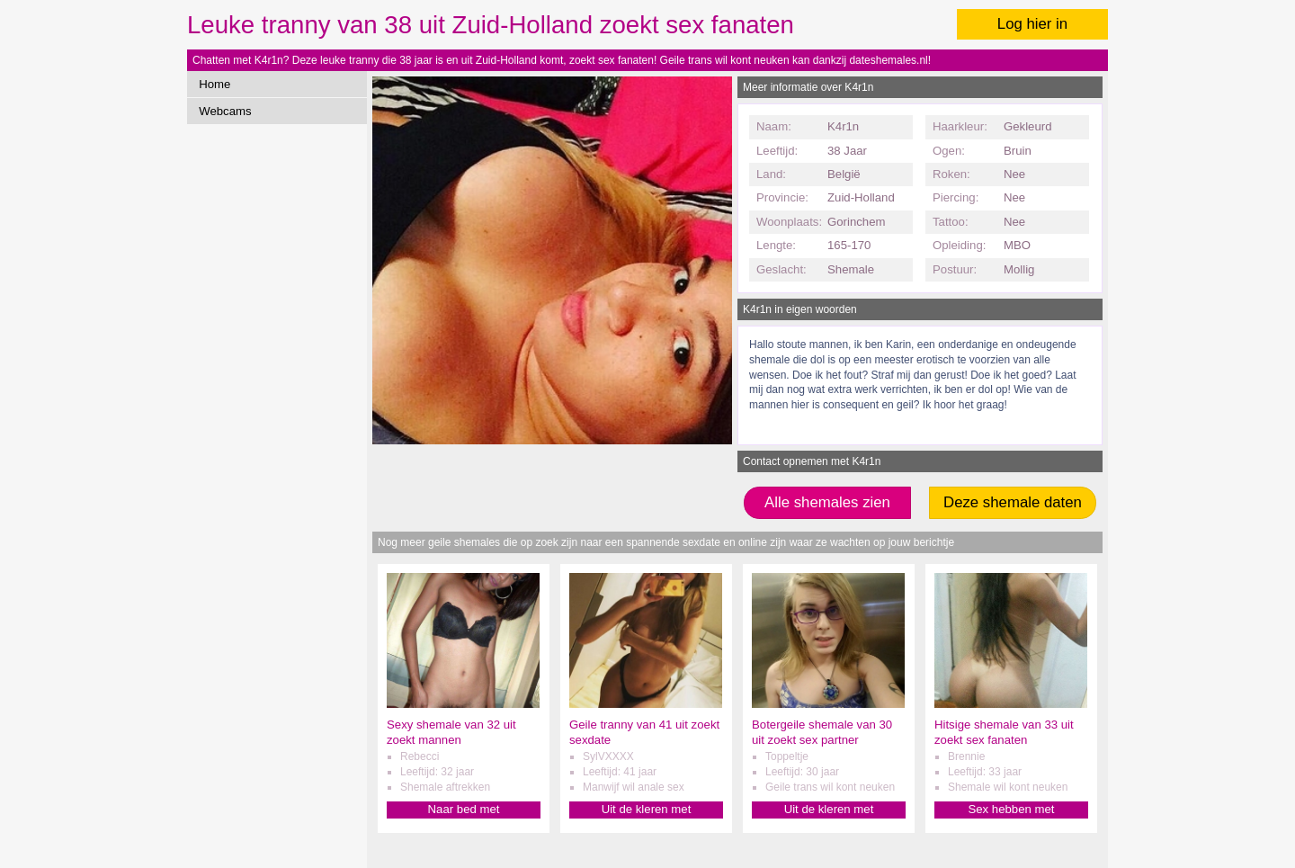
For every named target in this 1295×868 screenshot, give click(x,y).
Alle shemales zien (827, 502)
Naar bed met (464, 809)
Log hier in (1032, 23)
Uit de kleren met (647, 809)
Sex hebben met (1011, 809)
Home (214, 84)
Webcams (225, 111)
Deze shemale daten (1012, 502)
